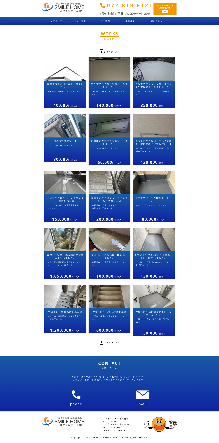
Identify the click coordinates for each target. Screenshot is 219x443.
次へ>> (115, 52)
